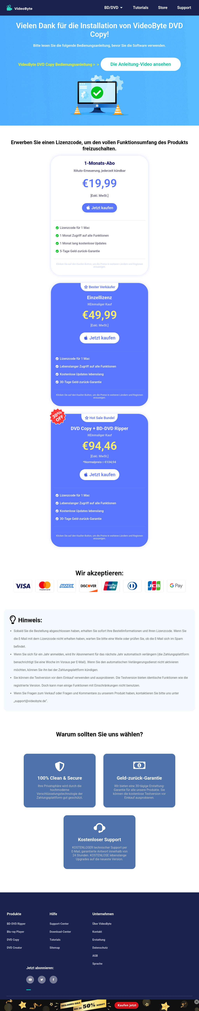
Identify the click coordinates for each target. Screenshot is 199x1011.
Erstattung (98, 939)
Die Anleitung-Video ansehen (140, 64)
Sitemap (55, 947)
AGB (95, 955)
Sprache (97, 963)
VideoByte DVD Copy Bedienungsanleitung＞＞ (59, 64)
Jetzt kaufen (99, 207)
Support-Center (59, 923)
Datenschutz (100, 947)
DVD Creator (14, 947)
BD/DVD (111, 7)
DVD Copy (13, 939)
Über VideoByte (101, 923)
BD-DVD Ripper (16, 923)
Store (163, 7)
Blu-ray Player (15, 931)
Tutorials (140, 7)
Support (184, 7)
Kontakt (97, 931)
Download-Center (60, 931)
